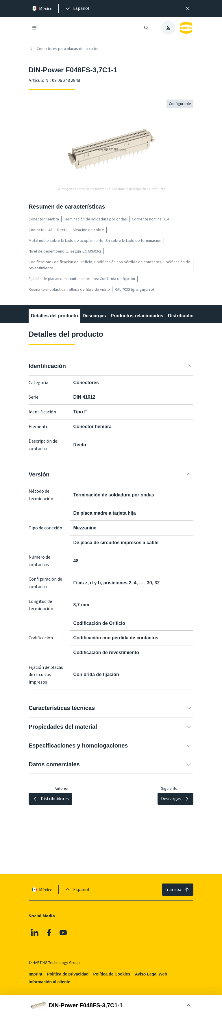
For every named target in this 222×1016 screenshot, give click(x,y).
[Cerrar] (187, 8)
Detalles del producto (54, 315)
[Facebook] (49, 933)
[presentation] (77, 8)
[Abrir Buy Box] (111, 1005)
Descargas (94, 315)
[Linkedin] (35, 933)
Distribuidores (183, 315)
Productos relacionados (137, 315)
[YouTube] (63, 933)
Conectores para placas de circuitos (64, 49)
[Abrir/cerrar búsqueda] (146, 28)
